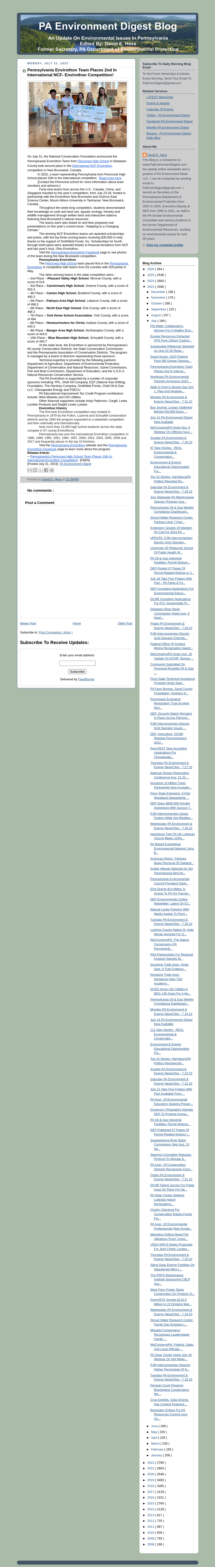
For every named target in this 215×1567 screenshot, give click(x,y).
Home (77, 623)
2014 (151, 1509)
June (155, 1426)
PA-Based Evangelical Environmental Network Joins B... (172, 849)
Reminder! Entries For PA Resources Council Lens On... (169, 1415)
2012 (151, 1521)
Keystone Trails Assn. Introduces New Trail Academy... (166, 979)
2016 (151, 1497)
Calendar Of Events (160, 109)
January (157, 1455)
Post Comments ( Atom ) (56, 632)
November (158, 297)
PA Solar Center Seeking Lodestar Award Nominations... (167, 1200)
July (154, 321)
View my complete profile (164, 245)
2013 (151, 1515)
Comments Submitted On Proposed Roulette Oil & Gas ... (172, 669)
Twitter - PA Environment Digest (168, 115)
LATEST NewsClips (160, 97)
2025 (151, 275)
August (156, 315)
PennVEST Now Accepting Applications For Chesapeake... (168, 753)
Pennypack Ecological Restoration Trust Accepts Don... (169, 704)
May (154, 1432)
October (157, 303)
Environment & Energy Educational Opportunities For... (169, 467)
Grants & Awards (158, 103)
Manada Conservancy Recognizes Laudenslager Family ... (170, 1335)
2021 (151, 1468)
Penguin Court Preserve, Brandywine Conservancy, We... (170, 1390)
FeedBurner (86, 679)
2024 (151, 281)
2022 (151, 1462)
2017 (151, 1492)
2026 (151, 269)
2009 (151, 1538)
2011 (151, 1526)
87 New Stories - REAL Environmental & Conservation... (166, 452)
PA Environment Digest (75, 464)
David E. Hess (157, 155)
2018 (151, 1486)
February (157, 1449)
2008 (151, 1544)
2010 (151, 1532)
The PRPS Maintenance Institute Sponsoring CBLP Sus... (170, 1280)
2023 (151, 287)
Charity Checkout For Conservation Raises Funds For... (171, 1214)
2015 (151, 1503)
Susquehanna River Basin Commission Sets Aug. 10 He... (169, 1145)
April (154, 1437)
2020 (151, 1474)
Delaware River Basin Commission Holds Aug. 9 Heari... (169, 613)
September (159, 309)
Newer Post (28, 623)
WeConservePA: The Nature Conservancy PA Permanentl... (169, 944)
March (156, 1443)
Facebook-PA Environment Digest (170, 121)
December (158, 292)
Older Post (125, 623)
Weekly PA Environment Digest (168, 127)
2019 (151, 1480)
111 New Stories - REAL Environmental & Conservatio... (167, 1034)
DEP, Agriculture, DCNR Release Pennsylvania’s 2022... (168, 738)
